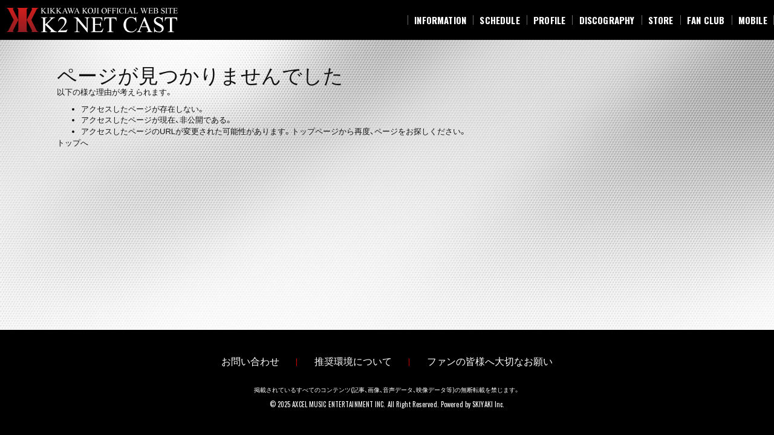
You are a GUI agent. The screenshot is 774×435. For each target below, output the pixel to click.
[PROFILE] (550, 20)
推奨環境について (353, 361)
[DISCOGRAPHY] (606, 20)
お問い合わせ (250, 361)
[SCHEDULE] (500, 20)
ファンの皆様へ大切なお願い (490, 361)
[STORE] (661, 20)
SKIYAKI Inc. (488, 404)
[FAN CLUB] (706, 20)
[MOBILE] (753, 20)
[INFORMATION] (440, 20)
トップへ (72, 142)
